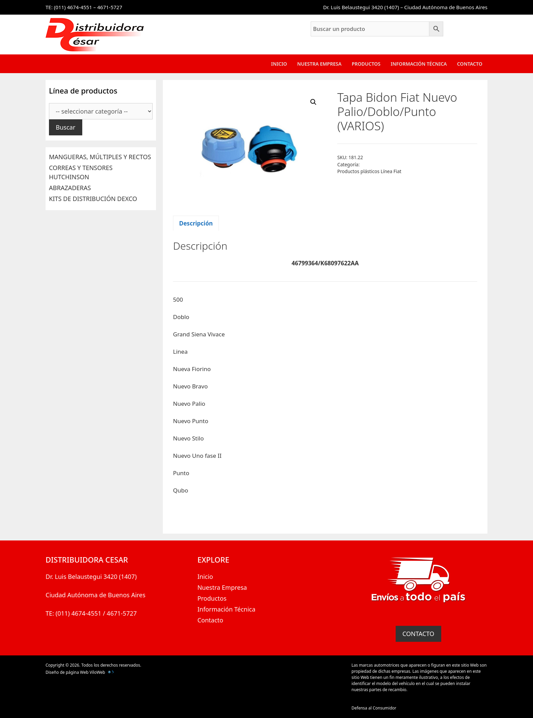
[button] (313, 102)
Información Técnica (419, 64)
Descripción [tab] (196, 223)
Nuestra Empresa (319, 64)
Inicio (279, 64)
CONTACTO (418, 634)
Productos (366, 64)
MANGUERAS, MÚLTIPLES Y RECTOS (100, 157)
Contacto (469, 64)
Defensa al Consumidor (373, 708)
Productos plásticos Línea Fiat (369, 171)
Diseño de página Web (67, 672)
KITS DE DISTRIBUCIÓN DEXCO (93, 199)
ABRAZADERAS (70, 188)
